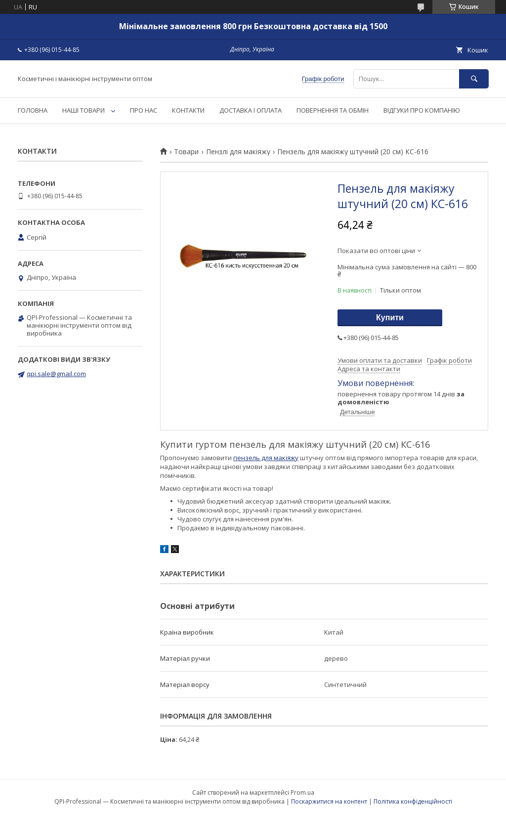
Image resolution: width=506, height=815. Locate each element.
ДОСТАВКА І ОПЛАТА (250, 110)
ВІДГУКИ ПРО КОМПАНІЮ (421, 110)
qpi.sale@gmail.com (56, 374)
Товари (186, 152)
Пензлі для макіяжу (238, 152)
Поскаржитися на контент (329, 801)
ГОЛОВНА (32, 110)
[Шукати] (474, 78)
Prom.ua (302, 792)
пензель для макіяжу (265, 457)
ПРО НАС (143, 110)
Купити (390, 317)
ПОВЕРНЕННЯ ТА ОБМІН (332, 110)
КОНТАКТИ (188, 110)
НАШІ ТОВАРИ (83, 110)
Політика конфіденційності (413, 801)
